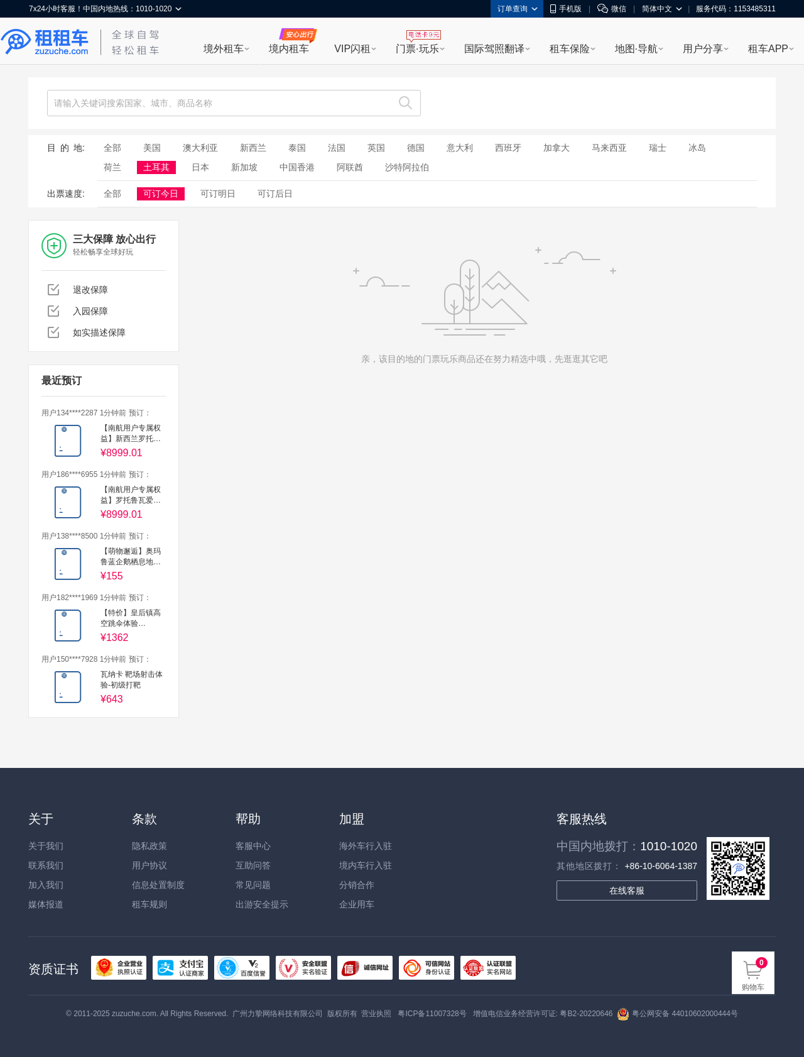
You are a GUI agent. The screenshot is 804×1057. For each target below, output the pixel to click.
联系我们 (45, 865)
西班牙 (508, 148)
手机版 (566, 8)
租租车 (44, 42)
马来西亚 (609, 148)
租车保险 (570, 48)
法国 (336, 148)
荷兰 (112, 167)
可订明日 (218, 194)
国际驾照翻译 (494, 48)
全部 (112, 148)
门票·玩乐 (417, 48)
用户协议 (149, 865)
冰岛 (697, 148)
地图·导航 (636, 48)
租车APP (768, 48)
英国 (376, 148)
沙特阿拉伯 (407, 167)
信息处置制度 (158, 885)
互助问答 (253, 865)
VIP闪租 (352, 48)
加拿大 (556, 148)
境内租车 (289, 48)
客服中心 (253, 846)
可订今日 (160, 194)
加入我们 (45, 885)
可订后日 (275, 194)
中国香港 (297, 167)
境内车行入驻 (365, 865)
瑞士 (657, 148)
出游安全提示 (262, 904)
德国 (416, 148)
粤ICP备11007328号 (432, 1013)
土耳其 (156, 167)
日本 (200, 167)
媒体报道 (45, 904)
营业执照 (376, 1013)
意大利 (460, 148)
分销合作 (356, 885)
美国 (152, 148)
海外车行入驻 (365, 846)
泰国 (297, 148)
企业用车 (356, 904)
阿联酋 (350, 167)
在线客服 (626, 890)
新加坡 (244, 167)
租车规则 (149, 904)
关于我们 (45, 846)
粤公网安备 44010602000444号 (677, 1013)
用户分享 (703, 48)
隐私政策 (149, 846)
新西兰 (253, 148)
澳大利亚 (200, 148)
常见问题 (253, 885)
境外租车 (224, 48)
